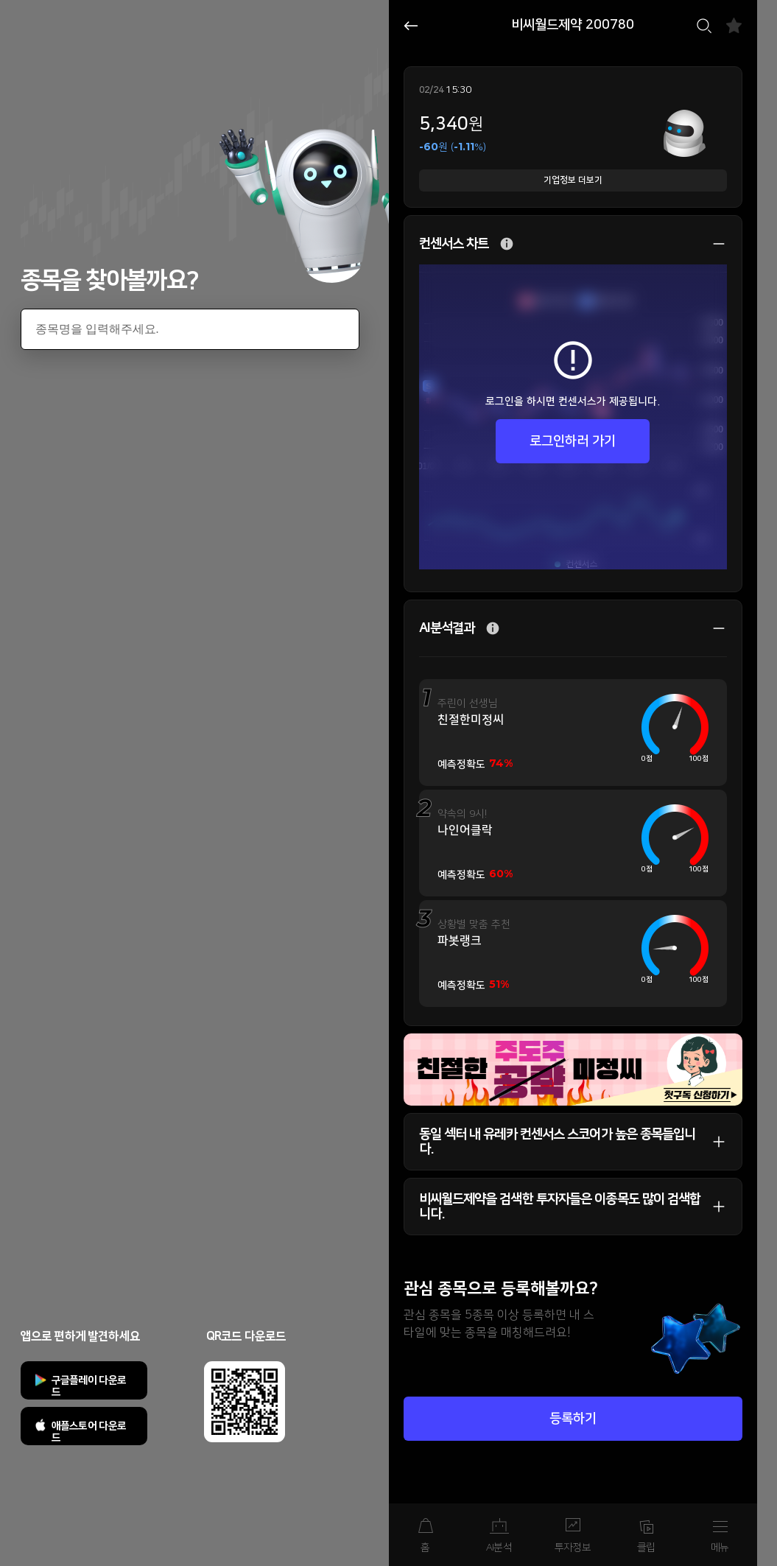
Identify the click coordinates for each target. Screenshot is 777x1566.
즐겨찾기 (734, 25)
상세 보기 (711, 244)
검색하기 (704, 26)
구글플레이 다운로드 (89, 1386)
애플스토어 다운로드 (89, 1432)
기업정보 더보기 (573, 180)
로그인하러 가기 (573, 441)
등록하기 (573, 1418)
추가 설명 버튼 (506, 244)
